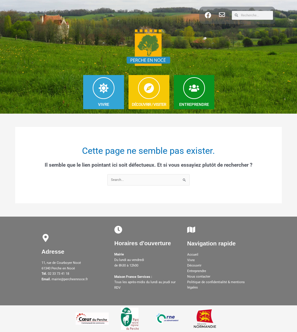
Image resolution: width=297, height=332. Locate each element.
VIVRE (103, 104)
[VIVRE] (103, 88)
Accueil (192, 255)
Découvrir (194, 266)
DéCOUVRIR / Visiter (149, 104)
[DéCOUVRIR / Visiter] (149, 88)
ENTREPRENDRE (194, 104)
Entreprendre (196, 271)
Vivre (191, 260)
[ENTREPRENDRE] (194, 88)
